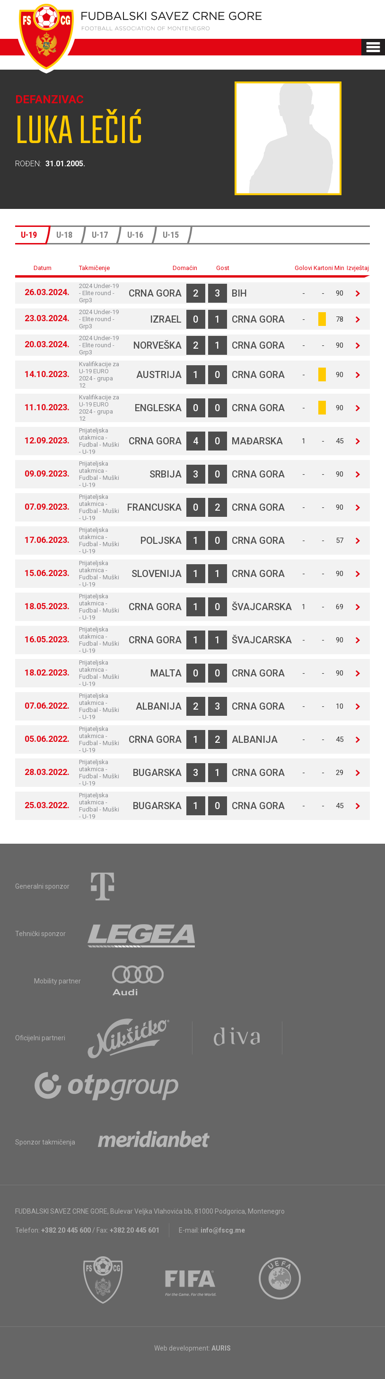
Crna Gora (155, 293)
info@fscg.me (223, 1230)
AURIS (221, 1348)
